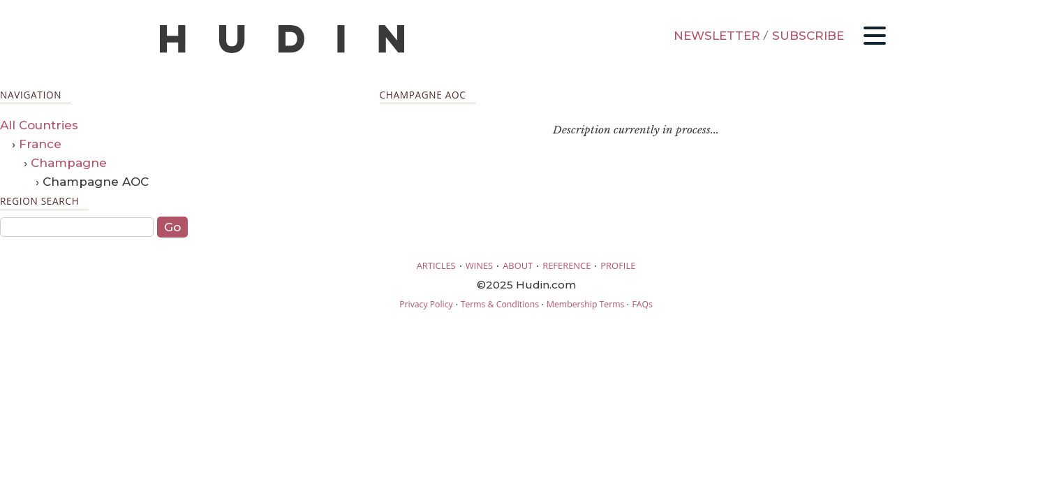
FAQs (642, 304)
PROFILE (617, 265)
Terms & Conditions (500, 304)
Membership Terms (585, 304)
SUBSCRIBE (808, 36)
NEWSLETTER (717, 36)
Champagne (69, 163)
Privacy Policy (425, 304)
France (40, 144)
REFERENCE (566, 265)
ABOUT (518, 265)
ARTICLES (436, 265)
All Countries (39, 125)
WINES (480, 265)
